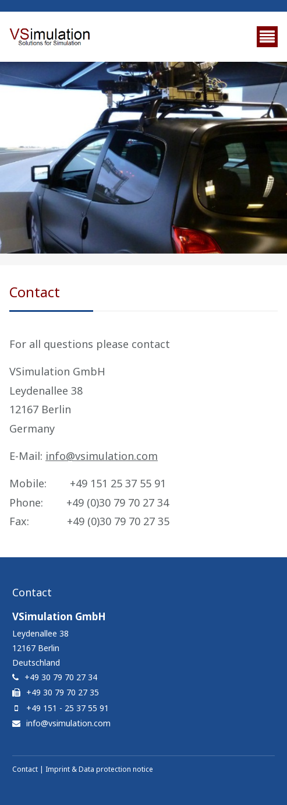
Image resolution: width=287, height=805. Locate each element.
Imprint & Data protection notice (99, 769)
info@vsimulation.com (101, 456)
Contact (25, 769)
